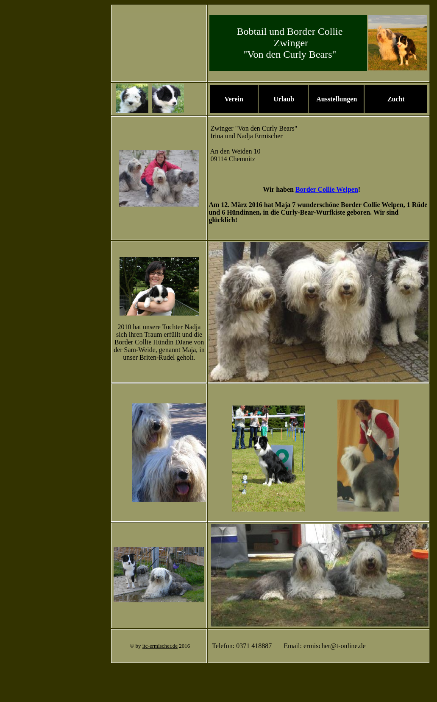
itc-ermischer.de (160, 646)
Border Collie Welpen (326, 189)
